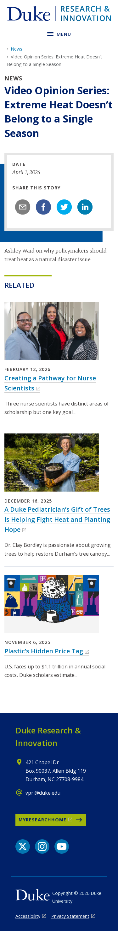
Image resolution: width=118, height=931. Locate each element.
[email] (23, 207)
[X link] (22, 846)
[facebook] (43, 207)
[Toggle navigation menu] (59, 33)
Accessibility (27, 916)
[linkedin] (85, 207)
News (16, 49)
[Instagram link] (42, 846)
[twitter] (64, 207)
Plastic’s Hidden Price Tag (43, 651)
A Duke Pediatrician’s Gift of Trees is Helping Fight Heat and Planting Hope (57, 519)
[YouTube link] (61, 846)
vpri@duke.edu (42, 792)
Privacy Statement (70, 916)
